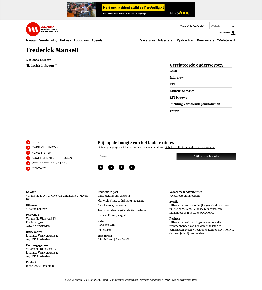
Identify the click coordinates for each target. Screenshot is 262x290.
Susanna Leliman (36, 209)
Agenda (97, 40)
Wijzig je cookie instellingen (184, 280)
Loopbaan (81, 40)
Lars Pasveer (105, 205)
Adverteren (166, 40)
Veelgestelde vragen (50, 163)
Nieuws (31, 40)
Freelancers (205, 40)
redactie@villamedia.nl (40, 266)
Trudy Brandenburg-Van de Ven (116, 210)
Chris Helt (104, 196)
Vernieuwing (48, 40)
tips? (114, 192)
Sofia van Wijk (106, 225)
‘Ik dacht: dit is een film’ (43, 66)
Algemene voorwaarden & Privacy (155, 280)
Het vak (65, 40)
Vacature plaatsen (191, 26)
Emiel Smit (104, 230)
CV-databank (226, 40)
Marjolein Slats (107, 200)
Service (38, 142)
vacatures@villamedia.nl (184, 196)
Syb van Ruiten (107, 215)
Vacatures (147, 40)
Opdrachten (185, 40)
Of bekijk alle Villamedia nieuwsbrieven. (190, 147)
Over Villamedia (45, 147)
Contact (39, 168)
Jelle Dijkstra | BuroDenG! (113, 239)
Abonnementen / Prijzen (52, 158)
